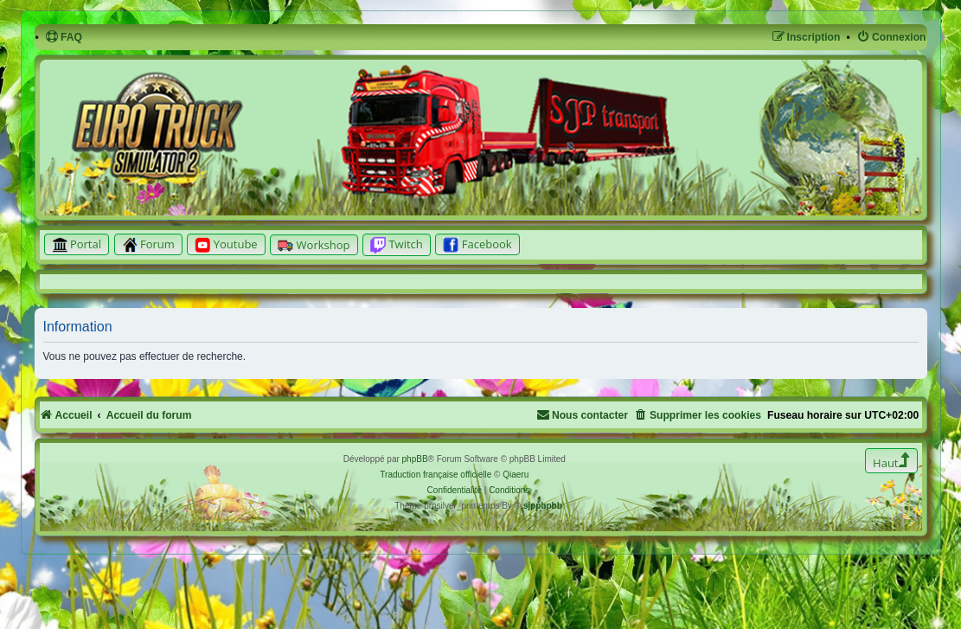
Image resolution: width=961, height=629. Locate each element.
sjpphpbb (542, 505)
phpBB (415, 459)
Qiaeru (516, 474)
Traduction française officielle (435, 474)
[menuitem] (63, 37)
